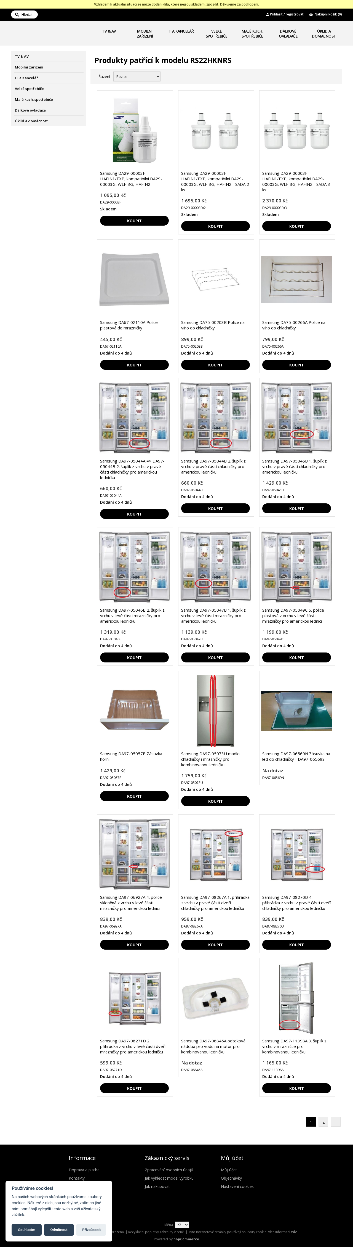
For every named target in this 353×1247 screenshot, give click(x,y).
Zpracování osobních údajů (169, 1169)
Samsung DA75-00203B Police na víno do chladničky (213, 325)
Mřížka (322, 76)
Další (336, 1122)
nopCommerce (186, 1239)
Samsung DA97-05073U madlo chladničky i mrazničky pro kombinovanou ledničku (210, 759)
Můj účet (229, 1169)
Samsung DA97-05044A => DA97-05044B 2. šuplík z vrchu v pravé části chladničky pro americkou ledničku (132, 469)
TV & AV (109, 31)
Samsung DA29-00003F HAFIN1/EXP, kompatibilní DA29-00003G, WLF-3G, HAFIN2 (131, 178)
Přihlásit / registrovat (285, 14)
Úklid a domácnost (324, 33)
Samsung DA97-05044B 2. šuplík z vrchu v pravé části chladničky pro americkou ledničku (213, 466)
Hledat (24, 14)
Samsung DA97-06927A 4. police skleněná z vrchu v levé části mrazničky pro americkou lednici (131, 902)
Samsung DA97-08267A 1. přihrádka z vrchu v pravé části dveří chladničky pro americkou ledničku (215, 902)
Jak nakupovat (157, 1186)
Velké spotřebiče (217, 33)
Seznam (331, 76)
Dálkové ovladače (288, 33)
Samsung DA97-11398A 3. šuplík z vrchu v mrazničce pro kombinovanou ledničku (294, 1046)
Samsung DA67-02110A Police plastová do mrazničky (129, 325)
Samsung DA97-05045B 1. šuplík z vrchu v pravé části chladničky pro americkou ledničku (294, 466)
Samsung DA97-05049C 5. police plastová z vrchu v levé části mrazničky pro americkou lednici (293, 615)
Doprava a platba (84, 1169)
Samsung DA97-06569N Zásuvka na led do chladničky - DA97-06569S (296, 756)
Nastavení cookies (237, 1186)
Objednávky (231, 1178)
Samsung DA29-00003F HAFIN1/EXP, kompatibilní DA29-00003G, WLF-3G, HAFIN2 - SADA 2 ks (215, 181)
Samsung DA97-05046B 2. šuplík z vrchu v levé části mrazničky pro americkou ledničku (132, 615)
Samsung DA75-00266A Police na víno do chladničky (293, 325)
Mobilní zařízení (145, 33)
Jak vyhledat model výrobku (169, 1178)
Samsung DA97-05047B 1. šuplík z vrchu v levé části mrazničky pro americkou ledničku (213, 615)
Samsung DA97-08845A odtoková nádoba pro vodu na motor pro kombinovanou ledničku (213, 1046)
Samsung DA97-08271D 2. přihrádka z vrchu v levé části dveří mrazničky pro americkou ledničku (132, 1046)
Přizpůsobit (91, 1230)
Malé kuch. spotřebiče (252, 33)
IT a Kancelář (180, 31)
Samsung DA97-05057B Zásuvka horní (131, 756)
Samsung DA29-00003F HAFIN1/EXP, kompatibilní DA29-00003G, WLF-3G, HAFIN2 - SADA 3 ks (296, 181)
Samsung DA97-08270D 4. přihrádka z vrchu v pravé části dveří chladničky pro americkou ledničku (296, 902)
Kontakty (77, 1178)
